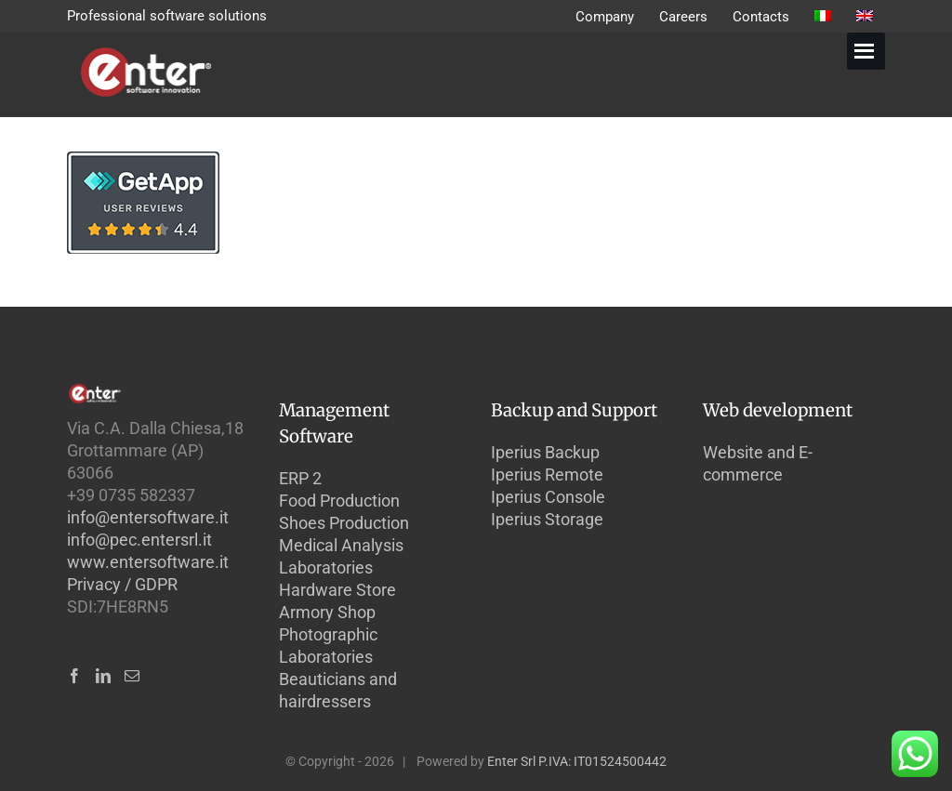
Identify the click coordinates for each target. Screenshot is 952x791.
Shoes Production (344, 523)
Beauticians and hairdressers (338, 690)
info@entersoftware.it (148, 517)
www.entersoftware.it (148, 562)
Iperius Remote (547, 474)
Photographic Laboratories (328, 645)
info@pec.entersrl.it (139, 539)
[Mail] (132, 675)
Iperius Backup (545, 452)
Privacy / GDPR (122, 584)
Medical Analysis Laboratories (341, 556)
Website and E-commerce (758, 463)
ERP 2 (300, 478)
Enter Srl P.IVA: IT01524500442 (577, 761)
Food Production (339, 500)
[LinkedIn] (103, 675)
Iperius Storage (547, 519)
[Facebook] (74, 675)
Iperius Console (548, 497)
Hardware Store (337, 590)
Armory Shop (327, 612)
